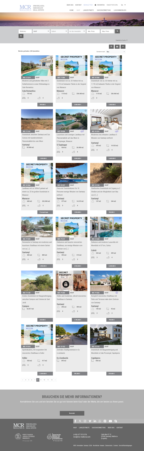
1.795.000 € (77, 320)
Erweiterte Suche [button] (121, 40)
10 (44, 380)
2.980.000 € (43, 266)
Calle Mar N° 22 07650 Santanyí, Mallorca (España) (109, 436)
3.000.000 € (77, 104)
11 (48, 380)
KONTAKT (78, 5)
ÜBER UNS (70, 5)
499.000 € (43, 104)
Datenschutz (108, 445)
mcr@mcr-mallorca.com (81, 437)
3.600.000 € (112, 158)
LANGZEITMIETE (88, 10)
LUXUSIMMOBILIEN (120, 10)
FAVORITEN (99, 5)
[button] (41, 31)
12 (52, 380)
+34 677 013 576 (112, 5)
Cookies (115, 445)
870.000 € (112, 373)
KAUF (78, 10)
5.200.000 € (43, 373)
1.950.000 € (77, 212)
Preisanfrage (44, 212)
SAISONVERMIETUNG (104, 10)
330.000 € (43, 320)
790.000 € (112, 320)
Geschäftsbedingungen (125, 445)
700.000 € (112, 212)
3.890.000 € (77, 158)
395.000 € (77, 373)
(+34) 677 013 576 (80, 434)
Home (72, 10)
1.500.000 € (43, 158)
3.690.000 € (112, 266)
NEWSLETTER (88, 5)
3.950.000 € (77, 266)
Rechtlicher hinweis (98, 445)
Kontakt (72, 413)
